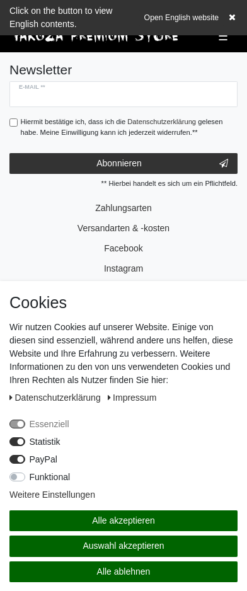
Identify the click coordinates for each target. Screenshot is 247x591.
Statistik (45, 442)
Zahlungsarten (123, 208)
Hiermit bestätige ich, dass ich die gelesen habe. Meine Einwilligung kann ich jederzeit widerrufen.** (122, 127)
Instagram (123, 268)
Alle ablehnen (124, 571)
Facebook (123, 248)
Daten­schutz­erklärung (56, 398)
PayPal (43, 459)
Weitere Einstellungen (52, 495)
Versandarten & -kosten (123, 228)
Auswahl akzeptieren (123, 546)
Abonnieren (162, 163)
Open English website (181, 17)
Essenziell (49, 424)
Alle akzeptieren (123, 520)
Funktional (50, 477)
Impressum (132, 398)
